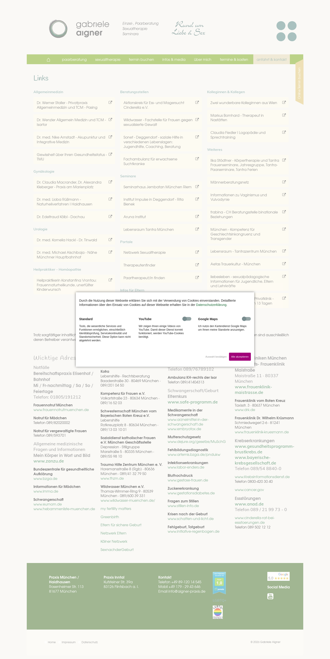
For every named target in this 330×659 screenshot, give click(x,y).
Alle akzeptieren (240, 356)
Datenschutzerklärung (211, 305)
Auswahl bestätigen (216, 356)
